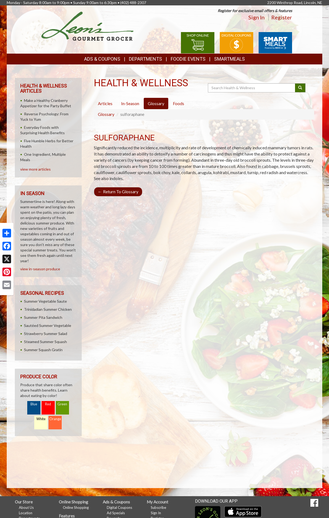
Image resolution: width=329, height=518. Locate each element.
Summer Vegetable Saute (45, 301)
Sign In (256, 17)
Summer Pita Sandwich (43, 317)
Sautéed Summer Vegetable (47, 325)
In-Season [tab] (130, 103)
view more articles (35, 169)
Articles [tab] (105, 103)
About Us (26, 507)
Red (48, 404)
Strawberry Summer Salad (45, 333)
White (41, 419)
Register (281, 17)
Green (62, 404)
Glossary (106, 114)
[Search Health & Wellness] (252, 87)
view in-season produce (40, 269)
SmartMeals (229, 59)
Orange (55, 419)
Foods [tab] (178, 103)
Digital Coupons (119, 507)
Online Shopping (76, 507)
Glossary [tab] (156, 103)
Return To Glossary (118, 191)
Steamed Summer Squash (45, 341)
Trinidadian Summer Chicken (48, 309)
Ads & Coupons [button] (102, 59)
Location (25, 513)
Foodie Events (188, 59)
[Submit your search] (300, 87)
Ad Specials (116, 513)
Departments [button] (145, 59)
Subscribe (158, 507)
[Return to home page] (87, 25)
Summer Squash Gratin (43, 349)
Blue (33, 404)
